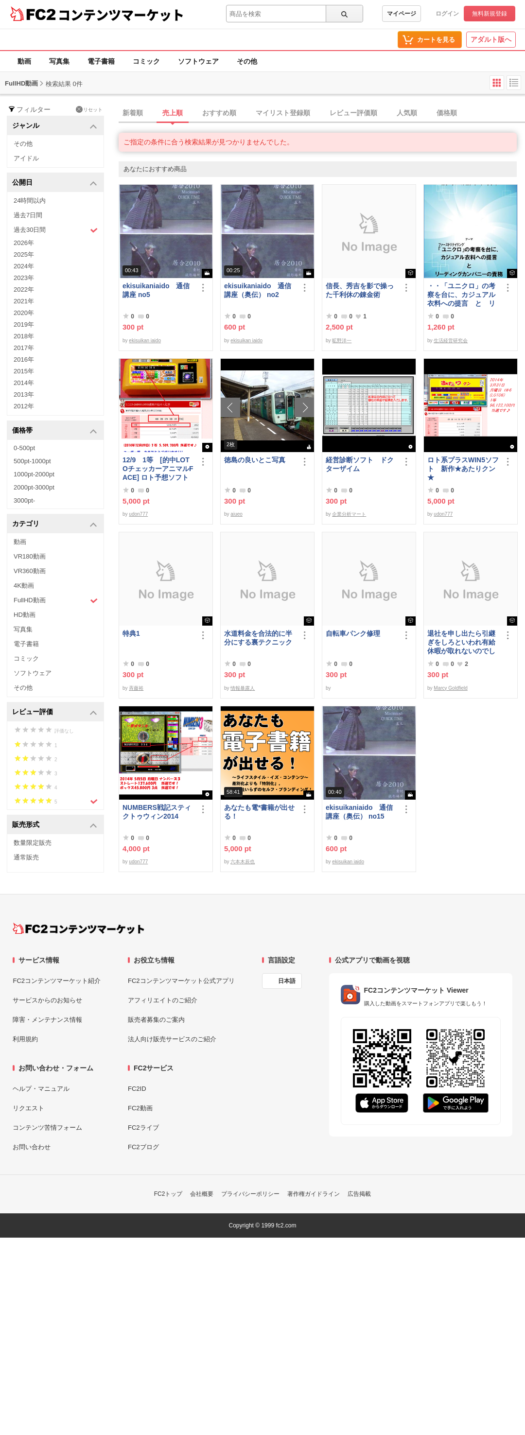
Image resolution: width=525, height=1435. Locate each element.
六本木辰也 (242, 861)
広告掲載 (359, 1193)
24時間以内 (30, 200)
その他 (247, 61)
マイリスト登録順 (283, 113)
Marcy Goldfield (450, 688)
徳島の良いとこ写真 (254, 460)
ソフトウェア (198, 61)
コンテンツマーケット (121, 14)
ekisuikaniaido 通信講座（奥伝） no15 (359, 812)
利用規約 (25, 1039)
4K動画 (24, 585)
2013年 (24, 394)
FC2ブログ (143, 1147)
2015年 (24, 371)
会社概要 (201, 1193)
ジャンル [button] (54, 126)
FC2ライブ (143, 1127)
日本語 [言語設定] (287, 981)
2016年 (24, 359)
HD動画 (24, 614)
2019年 (24, 324)
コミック (146, 61)
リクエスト (28, 1108)
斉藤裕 (136, 688)
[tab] (322, 113)
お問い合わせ (32, 1147)
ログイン (447, 13)
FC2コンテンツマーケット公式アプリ (181, 980)
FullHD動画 (56, 600)
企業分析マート (349, 514)
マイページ (401, 13)
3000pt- (24, 500)
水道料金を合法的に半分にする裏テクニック (258, 638)
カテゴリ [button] (54, 524)
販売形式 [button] (54, 825)
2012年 (24, 406)
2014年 (24, 382)
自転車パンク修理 (353, 633)
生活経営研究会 (451, 340)
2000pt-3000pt (34, 487)
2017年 (24, 347)
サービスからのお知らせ (47, 1000)
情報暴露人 (242, 688)
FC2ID (137, 1088)
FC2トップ (168, 1193)
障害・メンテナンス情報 (47, 1019)
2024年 (24, 266)
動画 (24, 61)
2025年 (24, 254)
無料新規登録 (489, 13)
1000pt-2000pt (34, 474)
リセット (89, 109)
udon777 (138, 514)
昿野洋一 (341, 340)
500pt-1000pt (32, 461)
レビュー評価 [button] (54, 712)
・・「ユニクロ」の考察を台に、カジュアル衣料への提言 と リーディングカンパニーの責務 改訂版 (461, 295)
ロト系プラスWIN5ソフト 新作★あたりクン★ (463, 468)
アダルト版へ (491, 39)
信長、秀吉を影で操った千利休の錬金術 (360, 290)
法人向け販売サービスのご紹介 (172, 1039)
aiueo (236, 514)
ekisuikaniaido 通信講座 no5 (156, 290)
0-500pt (24, 448)
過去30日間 (56, 230)
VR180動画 (30, 556)
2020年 (24, 312)
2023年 (24, 277)
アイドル (26, 158)
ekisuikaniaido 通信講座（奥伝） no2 (257, 290)
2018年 (24, 336)
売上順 (172, 113)
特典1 (131, 633)
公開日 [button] (54, 183)
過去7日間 (28, 215)
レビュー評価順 (353, 113)
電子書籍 (101, 61)
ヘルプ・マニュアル (41, 1088)
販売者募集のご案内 (156, 1019)
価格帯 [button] (54, 431)
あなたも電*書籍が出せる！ (259, 812)
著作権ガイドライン (313, 1193)
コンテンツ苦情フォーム (47, 1127)
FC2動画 (140, 1108)
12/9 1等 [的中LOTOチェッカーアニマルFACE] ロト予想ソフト (157, 468)
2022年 (24, 289)
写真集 (59, 61)
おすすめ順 (219, 113)
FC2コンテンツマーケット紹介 (57, 980)
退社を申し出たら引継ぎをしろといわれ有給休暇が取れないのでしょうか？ (461, 642)
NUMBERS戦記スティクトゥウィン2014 (156, 812)
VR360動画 (30, 571)
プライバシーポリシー (250, 1193)
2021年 (24, 301)
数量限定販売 (33, 842)
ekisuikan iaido (145, 340)
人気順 (407, 113)
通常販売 (26, 857)
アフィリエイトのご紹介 (162, 1000)
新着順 (132, 113)
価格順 (447, 113)
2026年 (24, 242)
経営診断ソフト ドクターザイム (360, 464)
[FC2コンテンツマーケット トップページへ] (78, 928)
